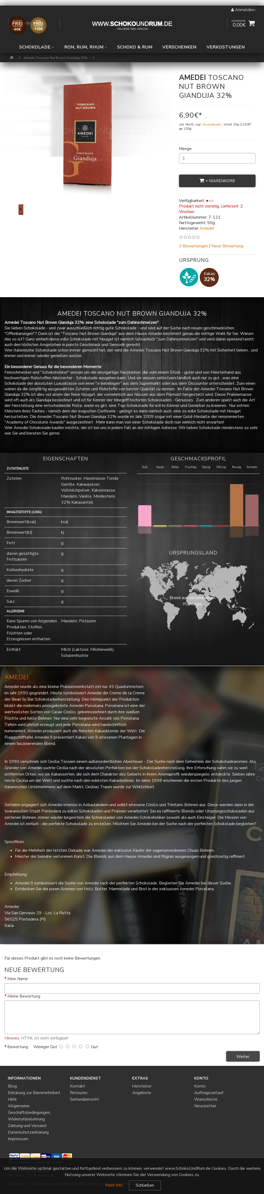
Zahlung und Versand (27, 1126)
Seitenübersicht (84, 1099)
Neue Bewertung (227, 246)
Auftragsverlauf (208, 1093)
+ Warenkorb (217, 181)
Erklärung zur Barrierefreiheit (34, 1093)
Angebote (141, 1093)
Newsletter (205, 1106)
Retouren (78, 1093)
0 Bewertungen (193, 246)
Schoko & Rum (134, 47)
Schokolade (36, 47)
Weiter (242, 1056)
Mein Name (17, 978)
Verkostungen (226, 47)
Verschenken (179, 47)
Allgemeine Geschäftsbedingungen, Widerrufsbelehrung (29, 1112)
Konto (200, 1086)
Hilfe (12, 1099)
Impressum (18, 1139)
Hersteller (142, 1086)
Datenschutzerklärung (28, 1132)
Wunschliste (205, 1099)
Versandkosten (212, 125)
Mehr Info (114, 1185)
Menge (185, 148)
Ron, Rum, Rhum (85, 47)
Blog (12, 1086)
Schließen (145, 1185)
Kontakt (77, 1086)
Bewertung (17, 1046)
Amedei (16, 677)
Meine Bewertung (23, 996)
